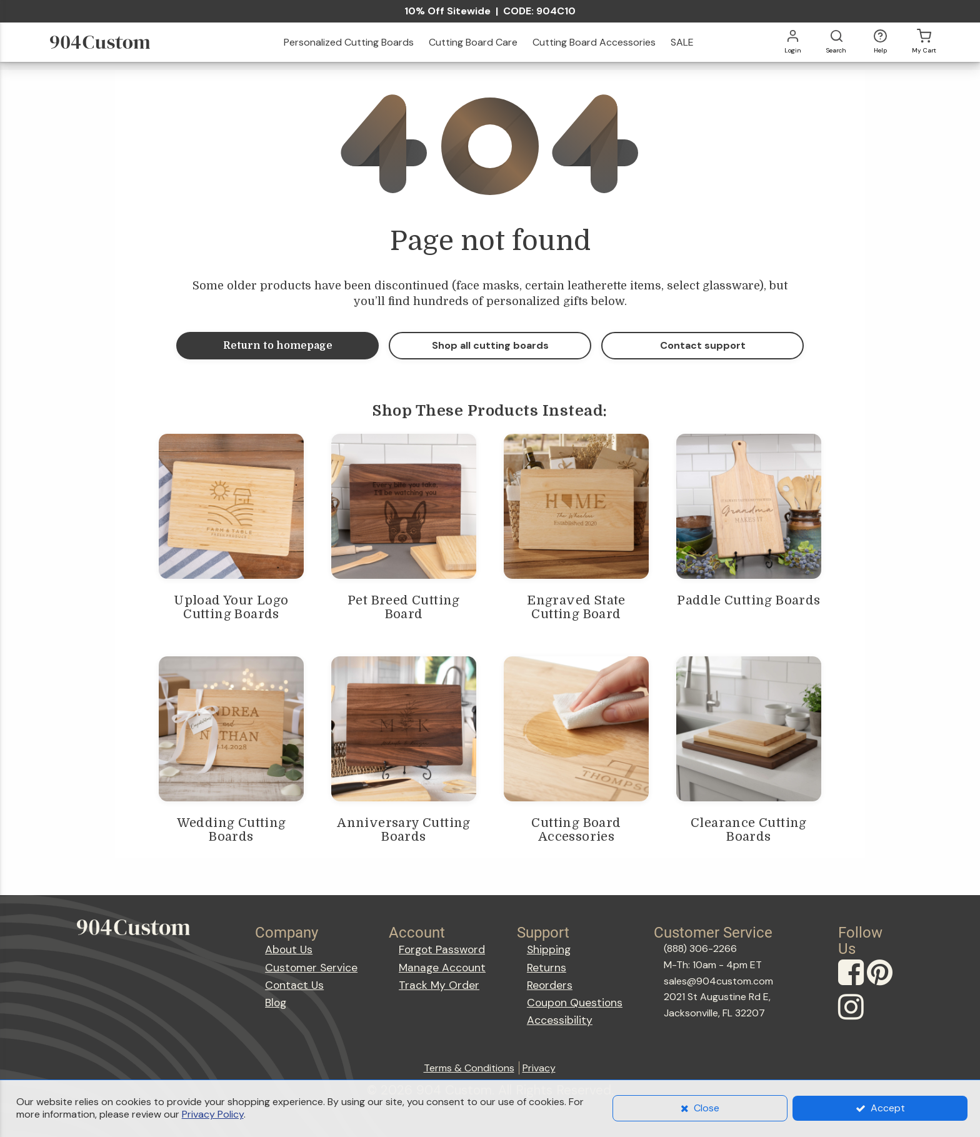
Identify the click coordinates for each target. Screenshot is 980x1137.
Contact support (703, 345)
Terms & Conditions (469, 1067)
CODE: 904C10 (539, 11)
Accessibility (559, 1020)
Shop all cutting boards (490, 345)
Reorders (549, 985)
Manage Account (442, 967)
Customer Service (311, 967)
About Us (288, 949)
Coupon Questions (574, 1002)
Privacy (539, 1067)
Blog (275, 1002)
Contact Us (294, 985)
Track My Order (439, 985)
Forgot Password (442, 949)
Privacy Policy (213, 1114)
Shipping (549, 949)
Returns (546, 967)
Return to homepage (277, 345)
